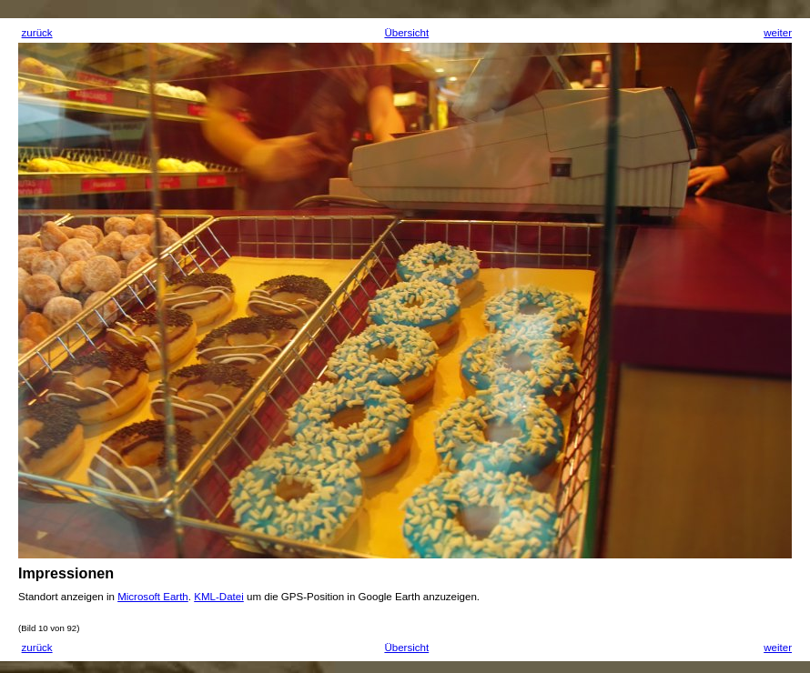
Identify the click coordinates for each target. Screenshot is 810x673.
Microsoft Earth (152, 596)
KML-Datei (219, 596)
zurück (37, 32)
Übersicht (406, 32)
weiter (778, 32)
